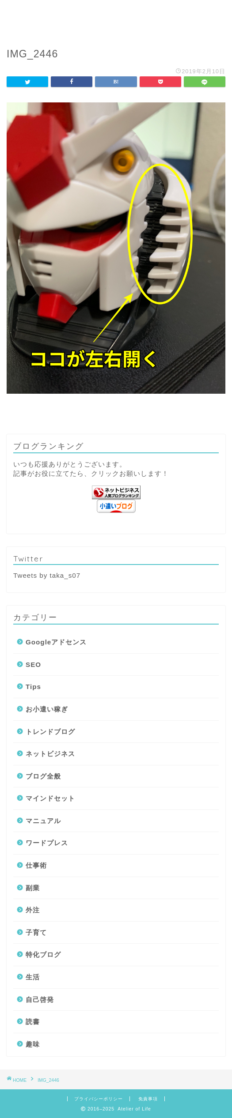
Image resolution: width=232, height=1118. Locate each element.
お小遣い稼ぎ (47, 709)
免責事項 (148, 1098)
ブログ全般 (43, 776)
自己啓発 (40, 999)
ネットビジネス (50, 753)
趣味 (33, 1044)
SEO (33, 664)
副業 (33, 888)
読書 (33, 1021)
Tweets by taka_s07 (46, 575)
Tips (33, 686)
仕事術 (36, 865)
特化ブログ (43, 954)
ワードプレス (47, 843)
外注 (33, 910)
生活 (33, 977)
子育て (36, 932)
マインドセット (50, 798)
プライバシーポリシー (98, 1098)
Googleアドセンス (56, 642)
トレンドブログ (50, 731)
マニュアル (43, 820)
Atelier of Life (116, 18)
